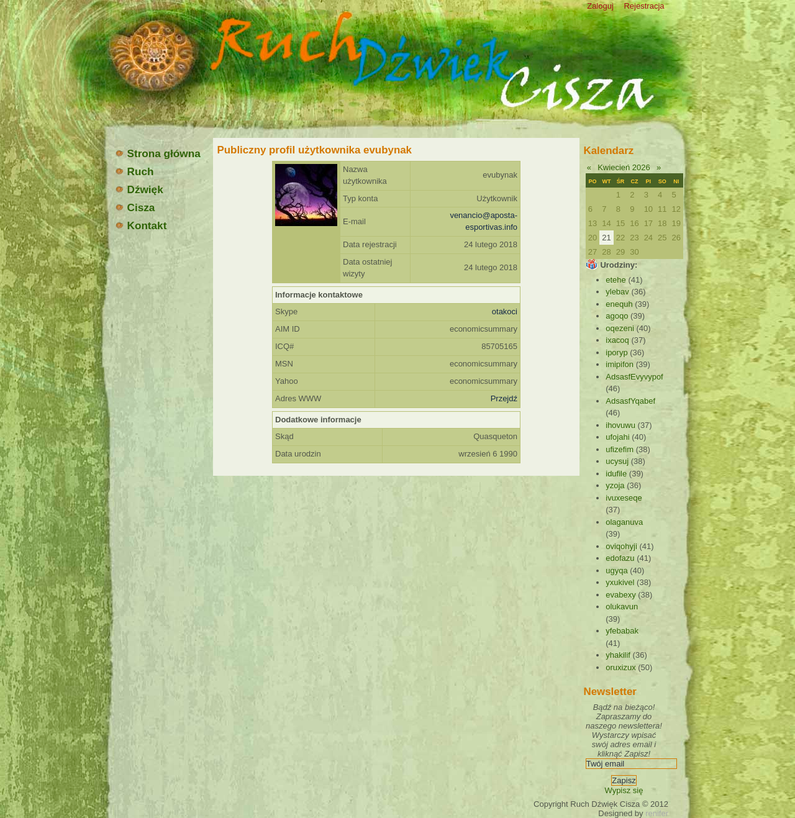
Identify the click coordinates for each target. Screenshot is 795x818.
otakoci (504, 311)
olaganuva (624, 522)
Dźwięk (138, 189)
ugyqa (616, 570)
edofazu (620, 558)
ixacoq (617, 340)
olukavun (622, 606)
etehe (616, 279)
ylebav (617, 291)
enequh (619, 304)
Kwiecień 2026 (623, 167)
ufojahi (617, 437)
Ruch (134, 171)
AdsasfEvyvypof (634, 376)
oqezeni (620, 328)
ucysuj (617, 461)
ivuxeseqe (624, 497)
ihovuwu (620, 425)
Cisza (134, 207)
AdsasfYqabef (630, 401)
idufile (616, 473)
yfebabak (622, 630)
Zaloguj (600, 6)
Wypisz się (623, 790)
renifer (656, 813)
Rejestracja (644, 6)
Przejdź (504, 398)
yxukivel (620, 582)
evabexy (620, 594)
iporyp (616, 352)
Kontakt (140, 225)
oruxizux (620, 667)
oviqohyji (621, 546)
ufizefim (620, 449)
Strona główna (157, 153)
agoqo (617, 315)
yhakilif (618, 655)
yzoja (615, 485)
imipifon (620, 364)
